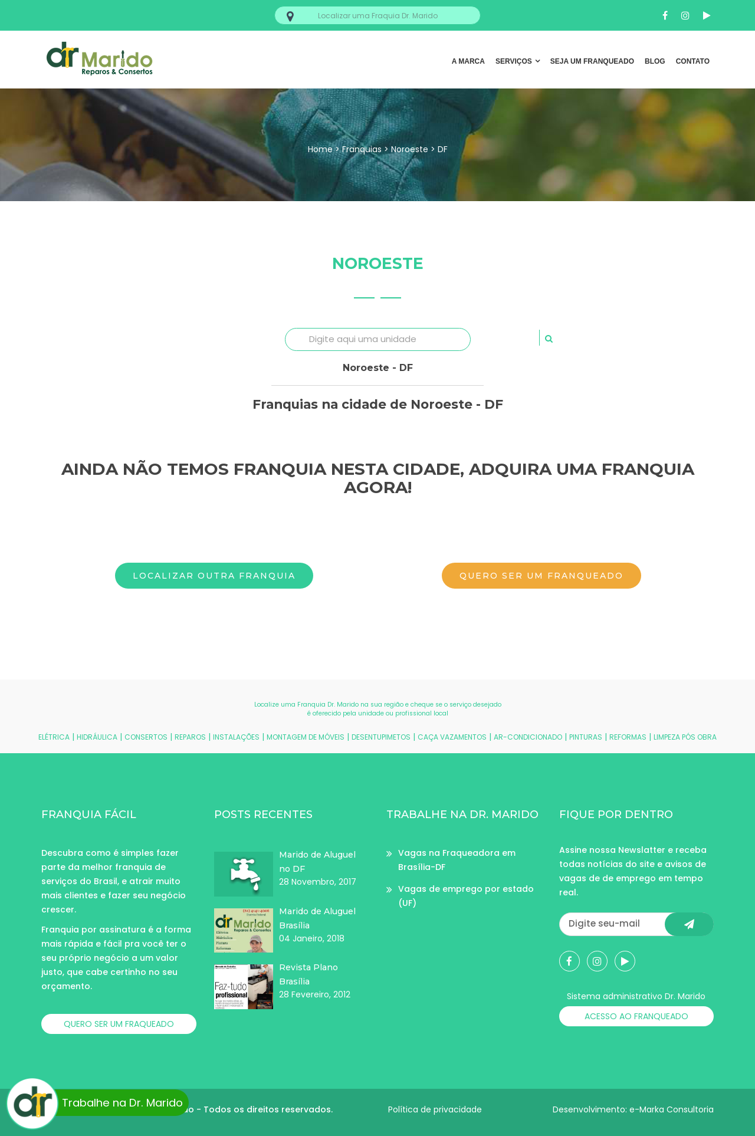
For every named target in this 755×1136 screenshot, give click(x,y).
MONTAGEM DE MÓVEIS (305, 737)
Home (320, 149)
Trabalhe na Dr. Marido (96, 1103)
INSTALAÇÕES (236, 737)
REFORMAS (627, 737)
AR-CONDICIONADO (528, 737)
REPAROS (190, 737)
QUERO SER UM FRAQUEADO (119, 1024)
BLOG (655, 61)
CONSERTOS (146, 737)
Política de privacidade (435, 1109)
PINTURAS (585, 737)
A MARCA (468, 61)
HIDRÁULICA (97, 737)
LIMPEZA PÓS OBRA (685, 737)
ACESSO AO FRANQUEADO (636, 1016)
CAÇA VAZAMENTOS (452, 737)
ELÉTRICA (54, 737)
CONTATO (693, 61)
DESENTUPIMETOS (381, 737)
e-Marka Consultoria (671, 1109)
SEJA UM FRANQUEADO (592, 61)
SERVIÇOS (513, 61)
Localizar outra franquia (214, 575)
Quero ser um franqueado (541, 575)
